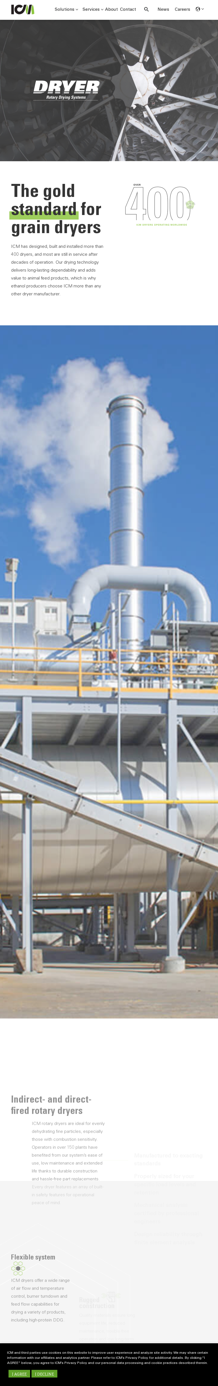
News (163, 10)
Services (93, 10)
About (111, 10)
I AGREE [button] (19, 1374)
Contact (128, 10)
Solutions (66, 10)
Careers (182, 10)
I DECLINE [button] (44, 1374)
